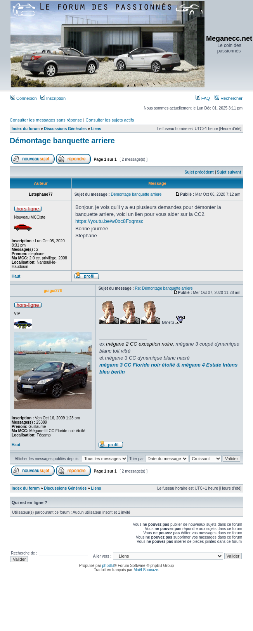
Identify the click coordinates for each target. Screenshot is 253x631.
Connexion (23, 98)
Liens (96, 129)
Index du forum (26, 129)
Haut (16, 276)
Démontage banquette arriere (62, 140)
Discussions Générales (65, 129)
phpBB (108, 565)
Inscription (53, 98)
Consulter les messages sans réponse (46, 120)
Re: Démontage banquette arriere (164, 288)
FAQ (203, 98)
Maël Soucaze (145, 570)
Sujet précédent (199, 172)
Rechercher (229, 98)
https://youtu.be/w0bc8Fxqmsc (109, 221)
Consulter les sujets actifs (109, 120)
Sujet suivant (229, 172)
